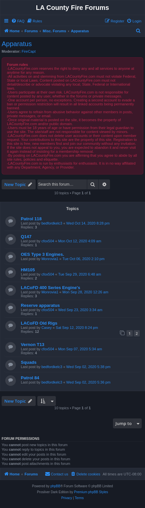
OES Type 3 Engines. (42, 254)
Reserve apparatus (40, 305)
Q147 (26, 236)
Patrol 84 (30, 377)
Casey (46, 328)
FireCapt (29, 51)
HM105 (28, 269)
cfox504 (47, 241)
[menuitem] (17, 21)
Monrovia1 (49, 259)
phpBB (55, 486)
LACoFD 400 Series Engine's (50, 287)
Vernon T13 (32, 344)
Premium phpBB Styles (91, 492)
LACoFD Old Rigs (39, 323)
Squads (29, 362)
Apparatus (17, 43)
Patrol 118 (31, 218)
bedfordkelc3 (51, 223)
